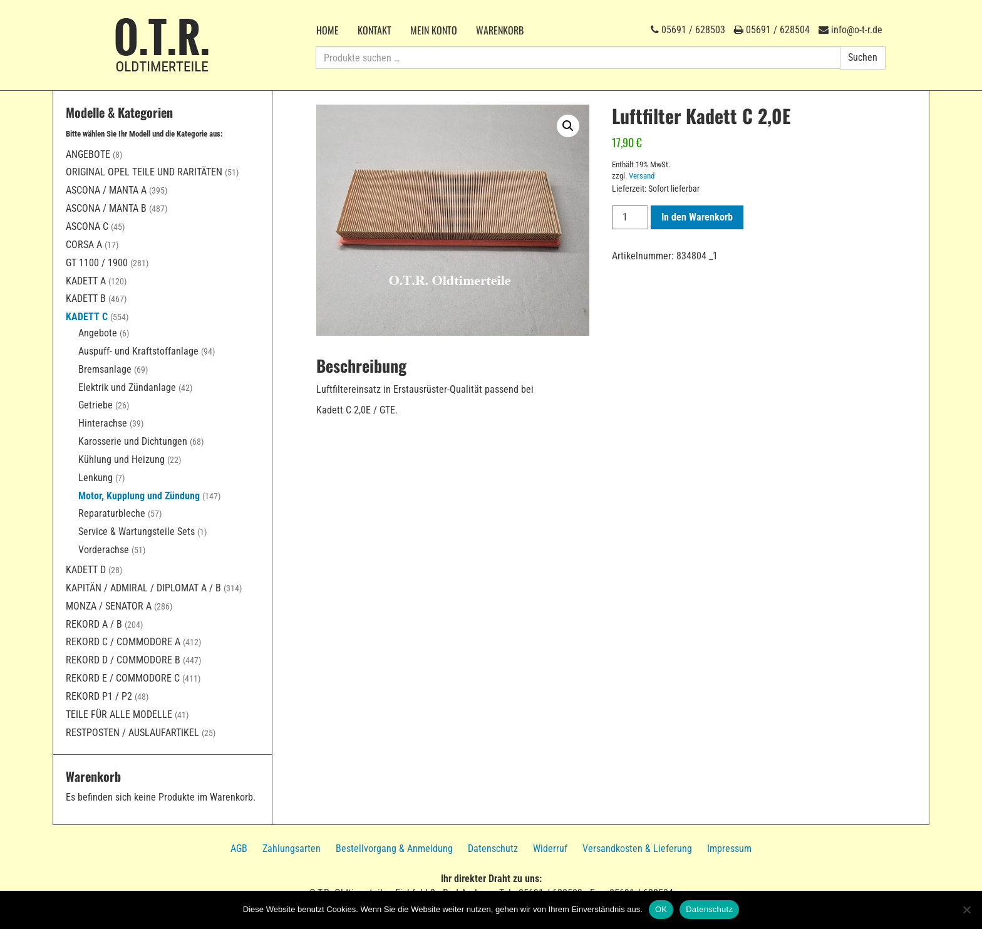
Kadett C (87, 317)
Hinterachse (102, 423)
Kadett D (86, 570)
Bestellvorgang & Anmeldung (394, 848)
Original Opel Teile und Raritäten (144, 172)
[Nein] (966, 909)
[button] (568, 126)
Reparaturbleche (111, 513)
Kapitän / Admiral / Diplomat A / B (143, 588)
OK (661, 909)
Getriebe (95, 405)
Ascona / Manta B (106, 208)
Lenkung (95, 478)
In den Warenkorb (697, 217)
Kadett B (86, 298)
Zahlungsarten (291, 848)
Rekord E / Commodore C (123, 678)
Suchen (862, 57)
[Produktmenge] (630, 217)
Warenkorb (500, 30)
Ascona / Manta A (106, 190)
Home (327, 30)
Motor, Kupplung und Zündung (139, 496)
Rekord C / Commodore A (123, 642)
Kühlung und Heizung (121, 459)
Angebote (88, 154)
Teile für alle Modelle (119, 714)
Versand (641, 175)
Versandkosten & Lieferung (637, 848)
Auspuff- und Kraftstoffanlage (138, 351)
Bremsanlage (105, 369)
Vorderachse (103, 550)
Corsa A (84, 245)
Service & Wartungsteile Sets (136, 531)
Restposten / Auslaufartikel (132, 733)
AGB (238, 848)
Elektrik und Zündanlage (127, 387)
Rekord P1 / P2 (99, 696)
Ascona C (87, 226)
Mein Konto (433, 30)
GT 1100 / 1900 (97, 263)
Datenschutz (493, 848)
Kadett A (86, 281)
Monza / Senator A (109, 606)
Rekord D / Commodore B (123, 660)
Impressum (729, 848)
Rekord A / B (94, 624)
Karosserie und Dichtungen (132, 441)
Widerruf (550, 848)
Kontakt (374, 30)
